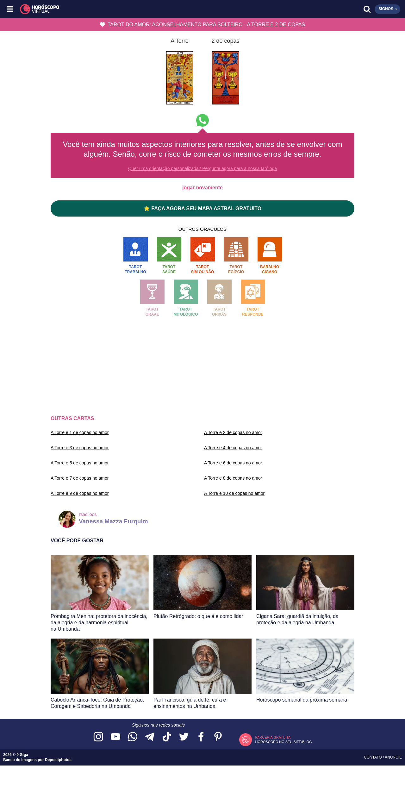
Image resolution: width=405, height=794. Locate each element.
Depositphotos (58, 760)
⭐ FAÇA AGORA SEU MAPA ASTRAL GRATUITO (202, 208)
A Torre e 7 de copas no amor (80, 478)
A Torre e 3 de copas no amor (80, 447)
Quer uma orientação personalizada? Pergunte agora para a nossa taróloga (202, 168)
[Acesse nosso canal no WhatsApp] (132, 737)
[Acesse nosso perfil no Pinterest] (218, 737)
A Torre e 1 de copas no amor (80, 432)
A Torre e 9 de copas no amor (80, 493)
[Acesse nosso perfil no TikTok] (166, 737)
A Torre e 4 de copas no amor (233, 447)
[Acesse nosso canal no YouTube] (115, 737)
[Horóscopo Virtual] (106, 9)
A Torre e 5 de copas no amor (80, 462)
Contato (373, 757)
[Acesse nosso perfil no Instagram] (98, 737)
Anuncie (393, 757)
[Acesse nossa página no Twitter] (183, 737)
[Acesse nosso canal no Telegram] (149, 737)
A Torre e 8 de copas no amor (233, 478)
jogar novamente (202, 187)
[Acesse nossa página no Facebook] (201, 737)
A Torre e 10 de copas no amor (234, 493)
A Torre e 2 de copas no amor (233, 432)
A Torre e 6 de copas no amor (233, 462)
